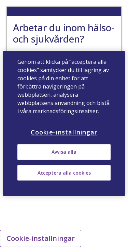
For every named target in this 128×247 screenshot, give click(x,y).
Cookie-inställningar (40, 238)
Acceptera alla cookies (64, 172)
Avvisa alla (64, 152)
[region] (64, 123)
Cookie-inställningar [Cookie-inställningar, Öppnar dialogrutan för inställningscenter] (64, 132)
